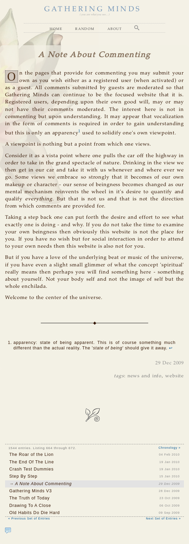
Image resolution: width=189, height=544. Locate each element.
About (114, 28)
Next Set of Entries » (163, 518)
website (174, 376)
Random (84, 28)
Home (56, 28)
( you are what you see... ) (94, 14)
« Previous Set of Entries (29, 518)
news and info (144, 376)
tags (119, 376)
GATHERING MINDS (92, 9)
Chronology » (169, 447)
